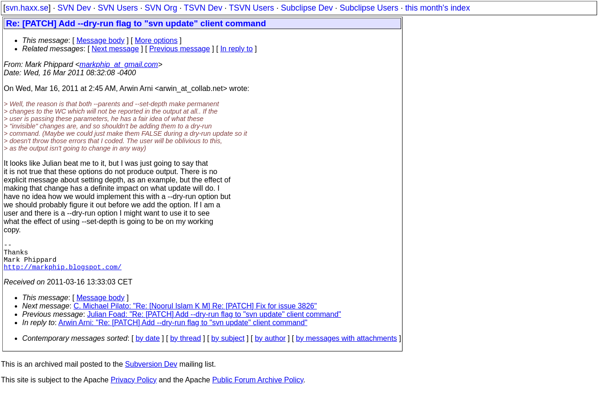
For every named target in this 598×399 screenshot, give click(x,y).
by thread (185, 346)
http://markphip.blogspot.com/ (63, 273)
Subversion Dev (151, 371)
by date (147, 346)
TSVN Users (251, 7)
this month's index (437, 7)
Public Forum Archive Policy (257, 387)
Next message (115, 49)
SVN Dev (74, 7)
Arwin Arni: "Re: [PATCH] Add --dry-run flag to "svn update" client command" (182, 330)
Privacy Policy (133, 387)
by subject (227, 346)
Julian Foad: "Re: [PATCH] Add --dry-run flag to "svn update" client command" (214, 322)
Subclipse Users (369, 7)
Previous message (179, 49)
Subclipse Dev (307, 7)
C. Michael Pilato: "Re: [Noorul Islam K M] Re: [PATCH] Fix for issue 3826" (195, 313)
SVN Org (161, 7)
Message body (100, 40)
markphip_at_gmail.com (118, 64)
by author (270, 346)
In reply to (236, 49)
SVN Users (118, 7)
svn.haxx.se (27, 7)
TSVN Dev (203, 7)
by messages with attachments (346, 346)
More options (156, 40)
